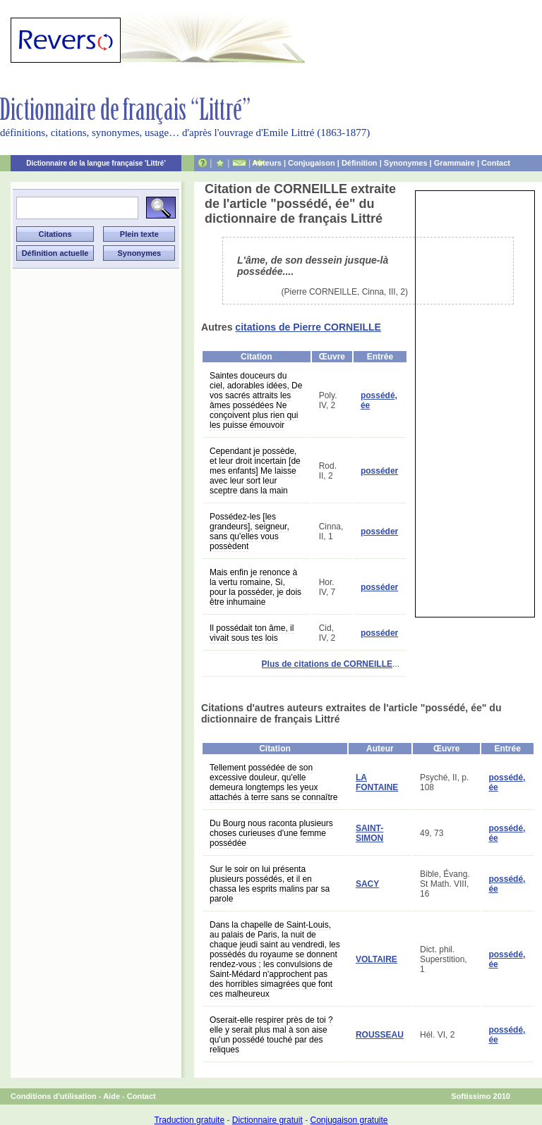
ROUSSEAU (380, 1035)
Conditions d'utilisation (54, 1096)
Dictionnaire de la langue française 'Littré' (96, 163)
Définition (360, 163)
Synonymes (406, 163)
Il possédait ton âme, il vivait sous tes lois (252, 633)
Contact (495, 163)
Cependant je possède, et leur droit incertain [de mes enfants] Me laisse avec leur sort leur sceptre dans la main (255, 471)
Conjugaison (311, 163)
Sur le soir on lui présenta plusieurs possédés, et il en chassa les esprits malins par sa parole (270, 884)
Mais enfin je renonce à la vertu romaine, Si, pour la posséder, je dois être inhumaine (255, 587)
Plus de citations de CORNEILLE (327, 664)
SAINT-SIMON (369, 833)
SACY (367, 884)
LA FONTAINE (377, 782)
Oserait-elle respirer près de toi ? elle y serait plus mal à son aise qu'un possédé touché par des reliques (271, 1035)
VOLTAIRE (376, 959)
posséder (379, 471)
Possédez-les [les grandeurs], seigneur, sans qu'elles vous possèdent (249, 531)
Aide (111, 1096)
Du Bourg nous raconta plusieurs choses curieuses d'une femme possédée (271, 833)
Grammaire (454, 163)
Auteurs (267, 163)
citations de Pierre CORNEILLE (308, 327)
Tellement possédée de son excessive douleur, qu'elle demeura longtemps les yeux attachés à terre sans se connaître (273, 782)
